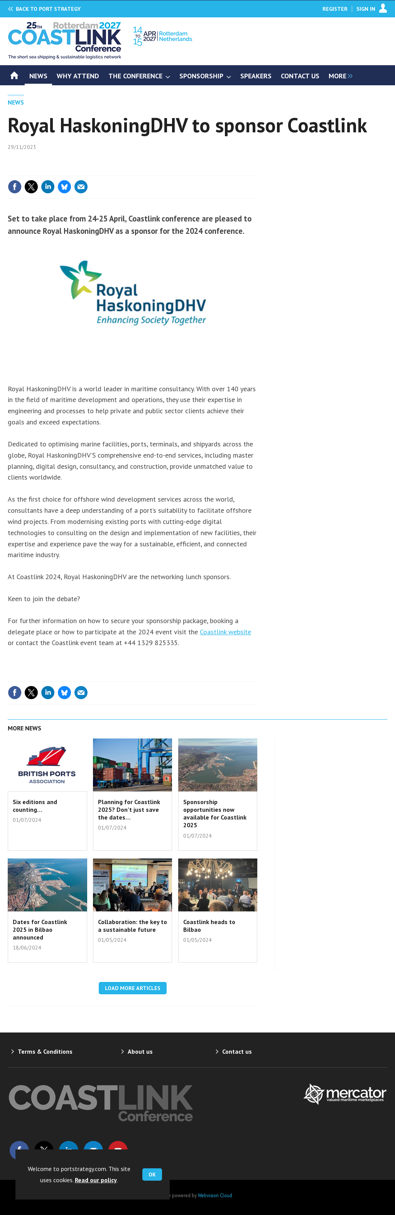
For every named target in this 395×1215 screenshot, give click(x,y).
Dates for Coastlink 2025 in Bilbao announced (40, 929)
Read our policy (96, 1180)
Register (335, 9)
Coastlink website (225, 631)
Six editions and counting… (35, 805)
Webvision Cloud (215, 1195)
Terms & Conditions (45, 1051)
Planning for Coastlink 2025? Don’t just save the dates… (129, 809)
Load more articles (132, 988)
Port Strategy (48, 9)
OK (152, 1174)
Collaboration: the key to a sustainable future (132, 925)
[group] (338, 75)
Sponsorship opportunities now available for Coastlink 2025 (214, 813)
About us (140, 1051)
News (16, 102)
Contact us (237, 1051)
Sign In (365, 9)
